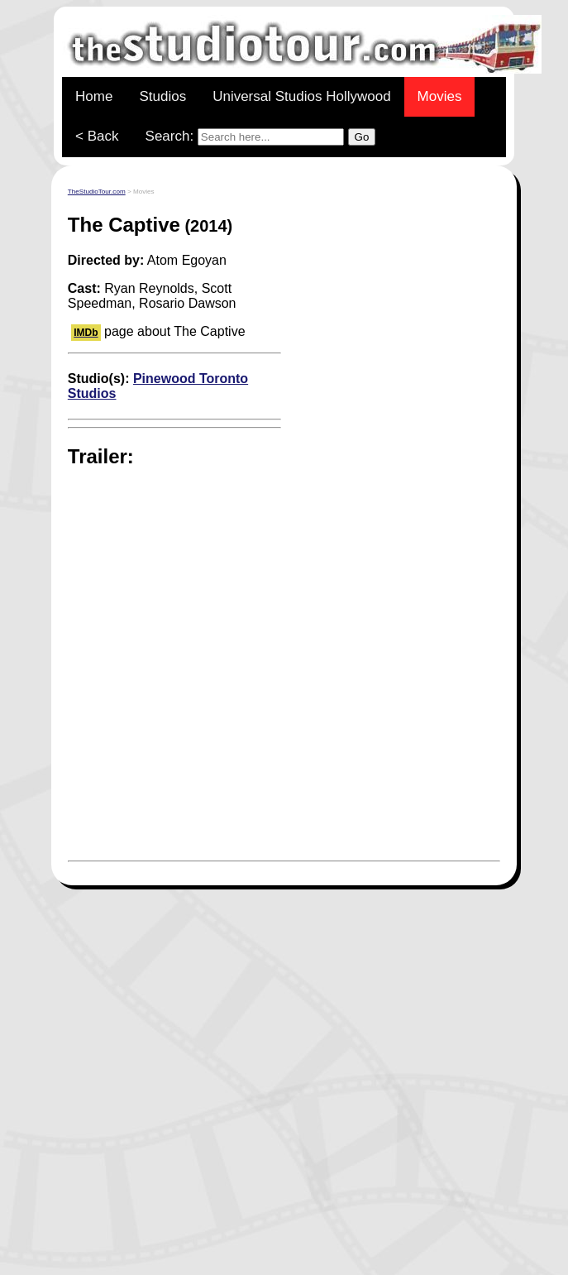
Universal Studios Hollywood (301, 96)
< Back (96, 136)
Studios (162, 96)
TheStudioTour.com (97, 191)
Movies (440, 96)
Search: (261, 137)
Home (93, 96)
